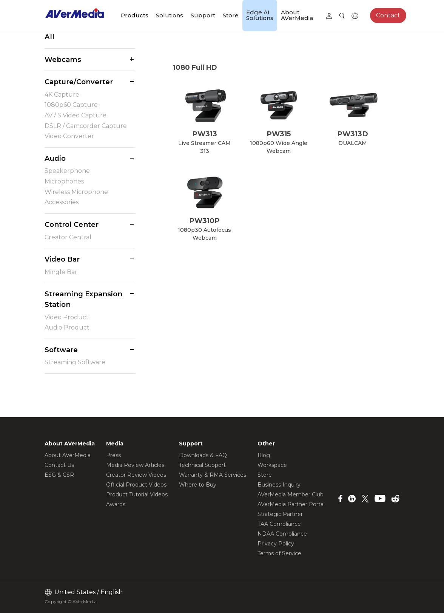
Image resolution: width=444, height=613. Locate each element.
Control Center (72, 224)
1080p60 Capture (71, 104)
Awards (115, 504)
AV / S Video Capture (75, 115)
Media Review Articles (135, 465)
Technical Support (202, 465)
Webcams (63, 59)
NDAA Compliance (282, 533)
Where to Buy (197, 484)
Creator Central (68, 237)
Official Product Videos (136, 484)
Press (113, 455)
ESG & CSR (59, 474)
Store (231, 15)
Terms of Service (279, 553)
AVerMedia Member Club (290, 494)
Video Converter (69, 136)
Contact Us (59, 465)
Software (61, 349)
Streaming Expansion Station (83, 299)
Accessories (62, 202)
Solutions (169, 15)
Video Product (67, 317)
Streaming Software (75, 362)
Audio (55, 158)
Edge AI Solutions (259, 15)
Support (203, 15)
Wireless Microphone (76, 192)
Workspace (272, 465)
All (49, 36)
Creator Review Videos (136, 474)
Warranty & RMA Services (212, 474)
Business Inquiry (279, 484)
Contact (388, 15)
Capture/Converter (79, 81)
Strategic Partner (280, 514)
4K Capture (62, 94)
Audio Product (67, 327)
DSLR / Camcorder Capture (86, 125)
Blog (263, 455)
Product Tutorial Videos (137, 494)
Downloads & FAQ (203, 455)
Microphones (64, 181)
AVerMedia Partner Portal (291, 504)
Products (134, 15)
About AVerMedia (297, 15)
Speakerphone (67, 170)
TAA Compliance (279, 524)
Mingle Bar (61, 272)
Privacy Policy (275, 543)
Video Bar (62, 259)
